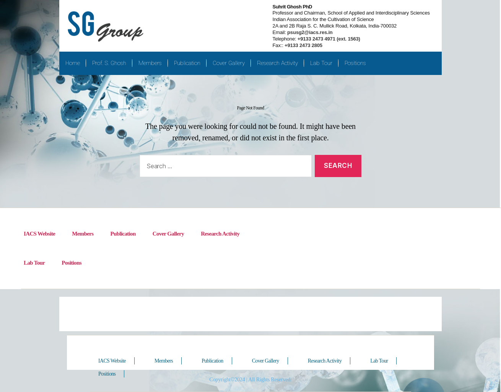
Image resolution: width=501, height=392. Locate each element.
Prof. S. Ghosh (109, 63)
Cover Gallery (229, 63)
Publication (187, 63)
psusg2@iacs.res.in (309, 32)
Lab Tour (321, 63)
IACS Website (39, 234)
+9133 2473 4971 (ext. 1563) (328, 39)
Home (72, 63)
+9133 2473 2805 (303, 45)
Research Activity (277, 63)
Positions (355, 63)
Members (150, 63)
